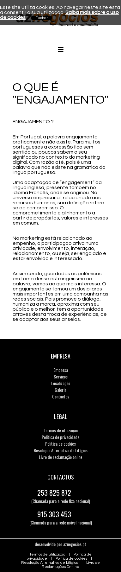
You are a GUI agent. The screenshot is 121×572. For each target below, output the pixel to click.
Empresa (60, 369)
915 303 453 (54, 514)
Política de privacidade (60, 437)
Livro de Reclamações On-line (71, 565)
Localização (60, 383)
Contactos (60, 396)
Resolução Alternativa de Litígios (61, 450)
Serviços (61, 376)
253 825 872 (54, 492)
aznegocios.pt (74, 544)
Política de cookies (60, 443)
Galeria (60, 389)
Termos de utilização (61, 430)
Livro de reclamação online (60, 457)
